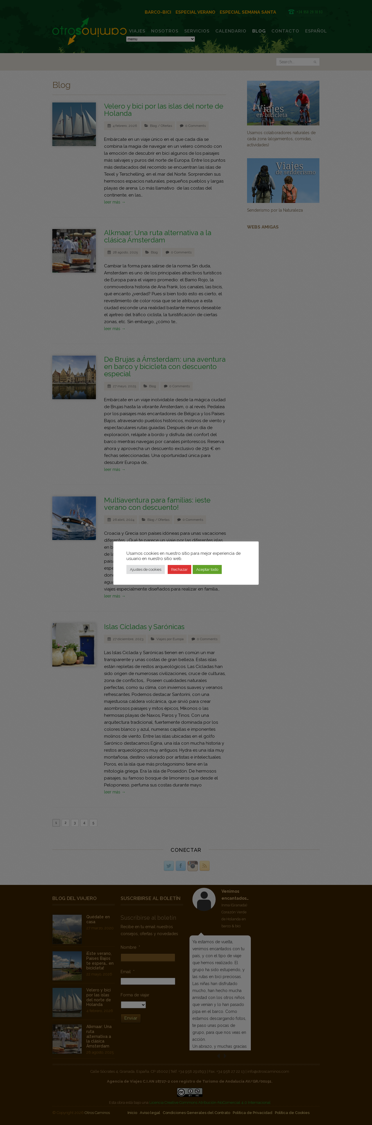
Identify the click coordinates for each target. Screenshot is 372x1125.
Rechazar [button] (179, 569)
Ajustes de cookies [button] (145, 569)
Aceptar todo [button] (207, 569)
